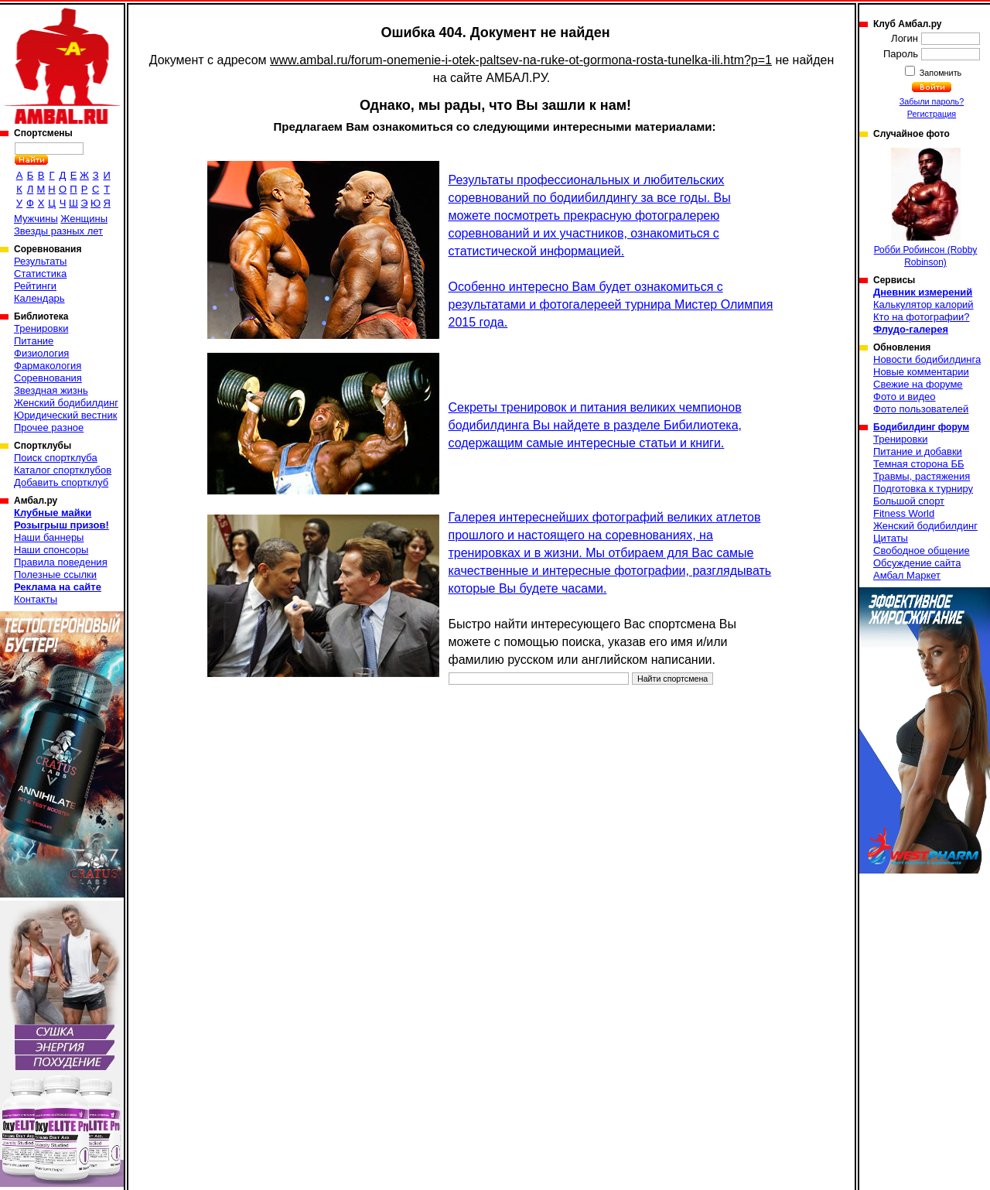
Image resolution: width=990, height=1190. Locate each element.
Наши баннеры (49, 537)
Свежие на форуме (918, 384)
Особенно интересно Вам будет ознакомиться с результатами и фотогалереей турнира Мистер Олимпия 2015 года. (611, 304)
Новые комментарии (921, 372)
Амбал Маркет (906, 575)
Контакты (35, 599)
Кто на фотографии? (921, 317)
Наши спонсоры (51, 550)
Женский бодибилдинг (66, 403)
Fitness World (903, 513)
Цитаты (890, 538)
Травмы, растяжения (921, 476)
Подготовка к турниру (923, 488)
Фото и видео (904, 396)
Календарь (39, 298)
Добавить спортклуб (61, 482)
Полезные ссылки (55, 574)
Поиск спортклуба (55, 457)
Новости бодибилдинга (927, 359)
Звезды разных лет (58, 231)
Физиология (41, 353)
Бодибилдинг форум (921, 427)
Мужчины (36, 218)
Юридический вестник (65, 415)
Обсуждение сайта (917, 563)
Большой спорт (908, 501)
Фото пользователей (920, 409)
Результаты (40, 261)
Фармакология (47, 365)
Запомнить (939, 72)
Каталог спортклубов (62, 470)
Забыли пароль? (932, 101)
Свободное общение (921, 550)
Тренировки (41, 328)
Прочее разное (49, 427)
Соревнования (48, 378)
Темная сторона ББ (918, 464)
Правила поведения (61, 562)
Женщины (84, 218)
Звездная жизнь (51, 390)
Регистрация (931, 113)
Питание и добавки (917, 451)
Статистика (40, 273)
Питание (33, 341)
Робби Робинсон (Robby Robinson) (926, 208)
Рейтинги (35, 286)
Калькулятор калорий (923, 304)
